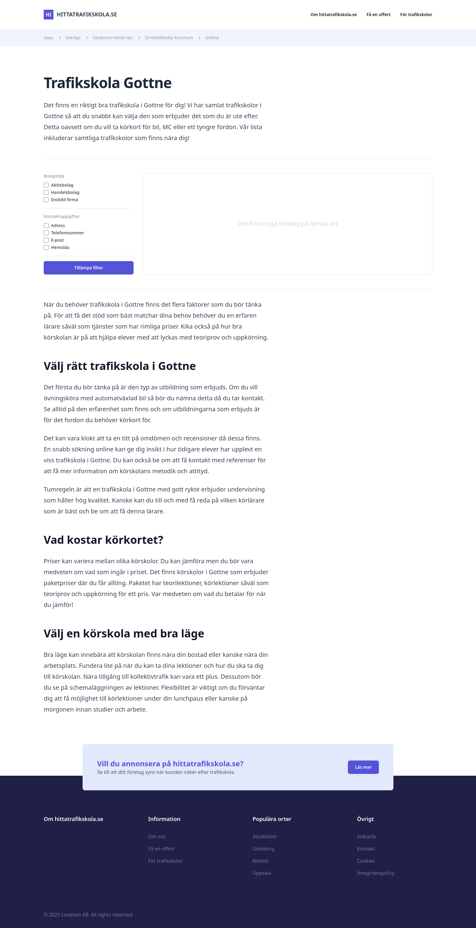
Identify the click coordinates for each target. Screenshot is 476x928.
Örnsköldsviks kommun (169, 37)
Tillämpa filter (88, 268)
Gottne (212, 37)
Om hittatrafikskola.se (334, 14)
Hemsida (60, 247)
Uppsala (262, 873)
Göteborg (263, 848)
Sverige (73, 37)
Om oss (156, 836)
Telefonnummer (67, 233)
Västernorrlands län (113, 37)
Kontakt (366, 848)
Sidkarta (366, 836)
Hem (48, 38)
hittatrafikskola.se (80, 14)
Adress (58, 225)
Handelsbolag (65, 192)
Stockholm (265, 836)
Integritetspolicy (375, 873)
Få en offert (379, 14)
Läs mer (363, 767)
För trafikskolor (416, 14)
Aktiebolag (62, 185)
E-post (57, 240)
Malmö (260, 860)
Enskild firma (64, 199)
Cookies (366, 860)
